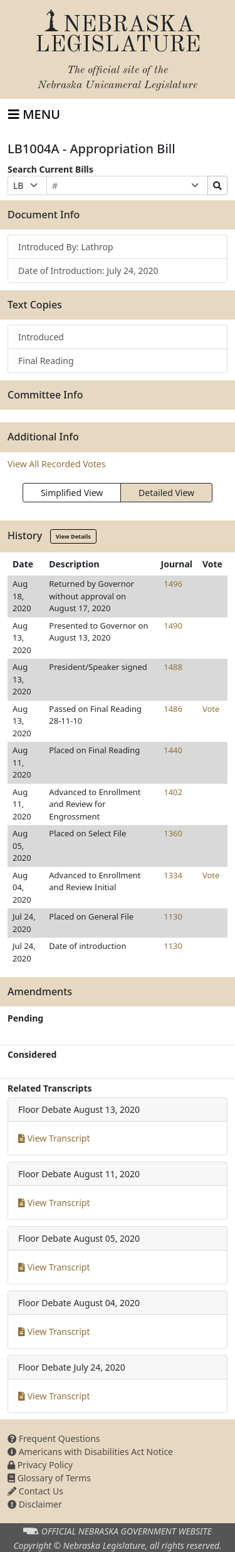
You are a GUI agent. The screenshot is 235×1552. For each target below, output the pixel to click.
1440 (173, 750)
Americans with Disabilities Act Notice (90, 1452)
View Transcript (54, 1138)
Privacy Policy (40, 1465)
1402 (173, 792)
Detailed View (166, 493)
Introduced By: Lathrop (65, 247)
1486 (173, 708)
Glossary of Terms (49, 1478)
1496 (173, 583)
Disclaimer (35, 1504)
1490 (173, 625)
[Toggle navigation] (34, 114)
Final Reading (46, 361)
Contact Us (35, 1491)
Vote (210, 708)
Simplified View (72, 493)
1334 (173, 875)
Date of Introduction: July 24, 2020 (88, 270)
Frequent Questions (54, 1438)
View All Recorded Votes (56, 464)
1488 (173, 666)
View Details (73, 536)
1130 (173, 916)
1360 (173, 833)
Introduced (41, 337)
